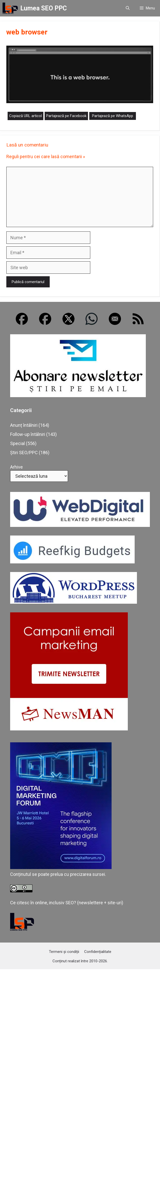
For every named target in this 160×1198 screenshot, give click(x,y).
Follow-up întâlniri (27, 434)
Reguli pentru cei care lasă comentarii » (45, 156)
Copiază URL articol (25, 116)
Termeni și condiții (64, 951)
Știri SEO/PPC (24, 452)
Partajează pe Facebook (66, 116)
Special (17, 443)
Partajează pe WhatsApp (112, 116)
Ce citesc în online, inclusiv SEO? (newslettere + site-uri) (66, 902)
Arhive (16, 467)
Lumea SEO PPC (43, 8)
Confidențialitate (97, 951)
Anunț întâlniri (24, 425)
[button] (128, 8)
